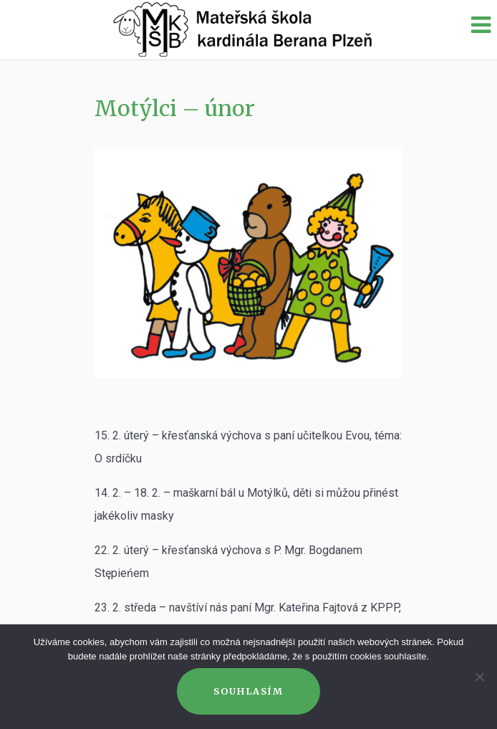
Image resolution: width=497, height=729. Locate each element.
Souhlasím (248, 691)
